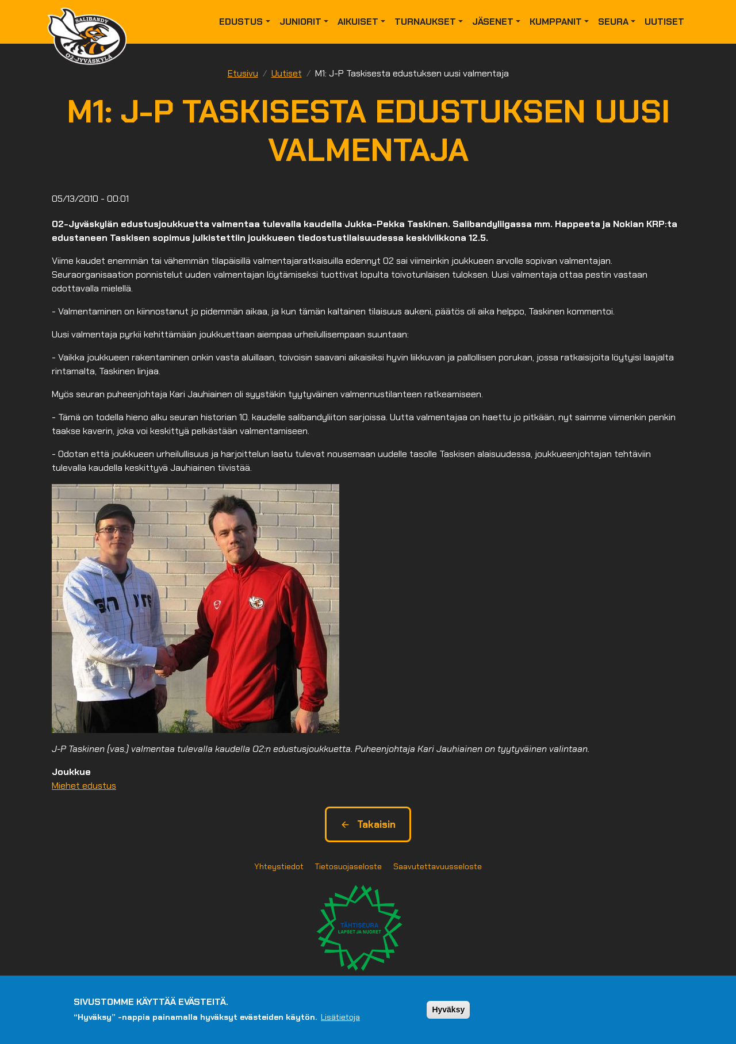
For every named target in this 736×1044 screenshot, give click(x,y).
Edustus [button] (241, 22)
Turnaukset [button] (425, 22)
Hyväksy (448, 1009)
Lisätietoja (340, 1017)
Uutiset (664, 22)
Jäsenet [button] (492, 22)
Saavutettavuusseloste (437, 866)
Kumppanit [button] (556, 22)
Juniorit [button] (300, 22)
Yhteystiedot (279, 866)
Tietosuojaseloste (348, 866)
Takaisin (368, 824)
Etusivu (243, 73)
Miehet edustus (84, 786)
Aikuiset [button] (358, 22)
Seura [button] (613, 22)
